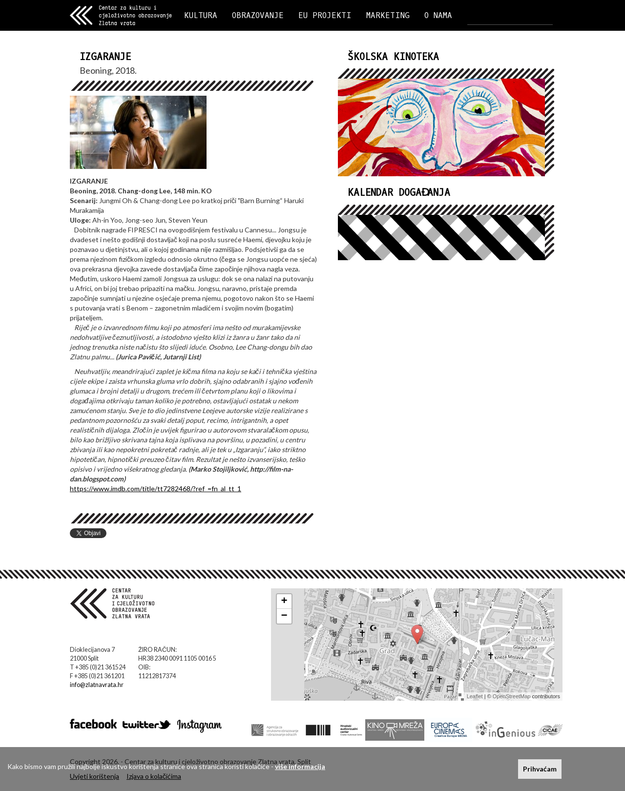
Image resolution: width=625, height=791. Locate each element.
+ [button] (284, 601)
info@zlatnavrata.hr (97, 684)
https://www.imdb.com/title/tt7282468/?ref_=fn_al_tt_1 (155, 488)
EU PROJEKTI (325, 15)
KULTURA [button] (200, 15)
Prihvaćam (540, 769)
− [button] (284, 616)
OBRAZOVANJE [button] (258, 15)
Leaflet (475, 696)
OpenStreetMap (512, 696)
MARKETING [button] (388, 15)
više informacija (300, 766)
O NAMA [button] (438, 15)
